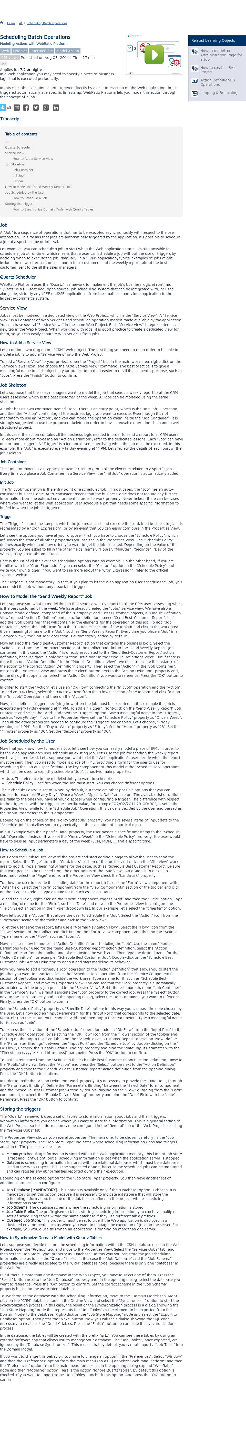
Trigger (18, 181)
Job (3, 64)
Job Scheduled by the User (25, 192)
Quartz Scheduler (18, 147)
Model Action (67, 51)
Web (5, 51)
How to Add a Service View (33, 158)
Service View (14, 153)
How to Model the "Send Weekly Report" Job (38, 187)
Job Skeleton (14, 164)
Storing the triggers (19, 204)
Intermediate (41, 51)
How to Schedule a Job (30, 198)
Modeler (20, 51)
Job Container (23, 170)
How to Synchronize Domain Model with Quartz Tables (53, 209)
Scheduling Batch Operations (47, 23)
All (21, 23)
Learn (11, 23)
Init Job (18, 175)
